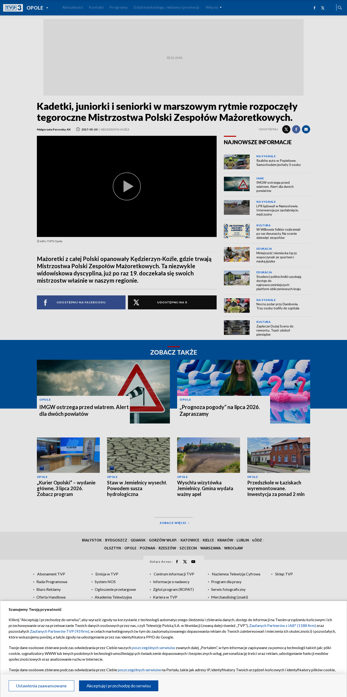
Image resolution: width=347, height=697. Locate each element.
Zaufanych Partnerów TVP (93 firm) (59, 631)
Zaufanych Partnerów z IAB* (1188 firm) (282, 625)
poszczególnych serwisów (153, 647)
